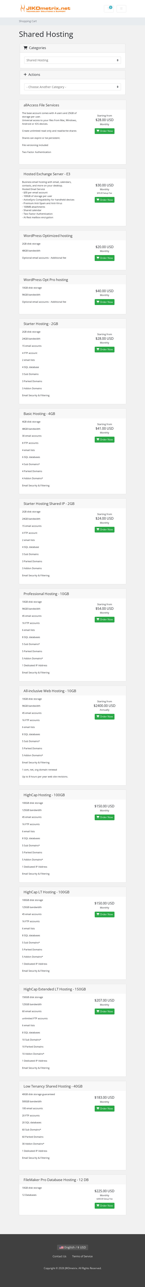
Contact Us (59, 1256)
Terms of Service (82, 1256)
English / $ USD (72, 1247)
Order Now (104, 131)
